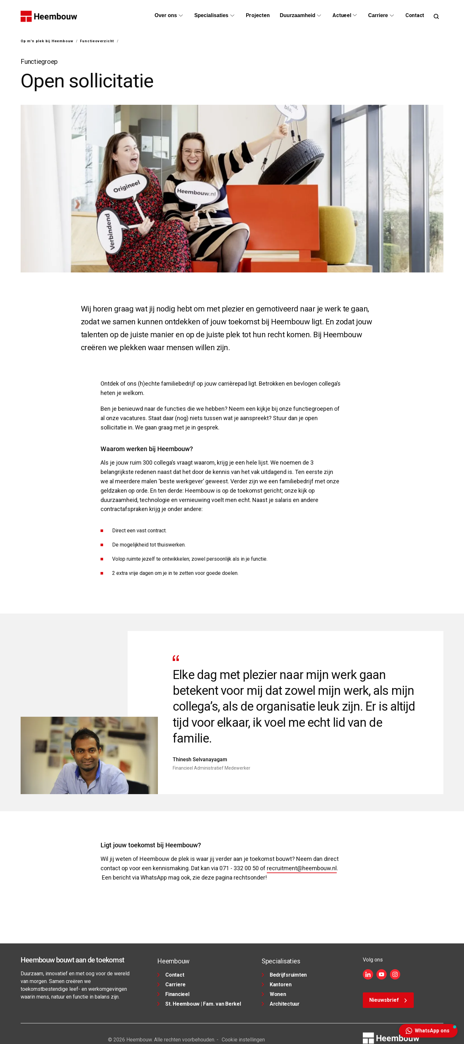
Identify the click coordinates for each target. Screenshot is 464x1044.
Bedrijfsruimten (284, 975)
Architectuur (281, 1004)
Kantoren (277, 984)
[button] (428, 1031)
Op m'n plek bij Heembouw (47, 41)
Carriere (171, 984)
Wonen (274, 994)
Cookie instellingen (243, 1040)
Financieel (173, 994)
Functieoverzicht (97, 41)
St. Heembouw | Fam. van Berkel (199, 1004)
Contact (170, 975)
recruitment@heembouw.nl (302, 868)
